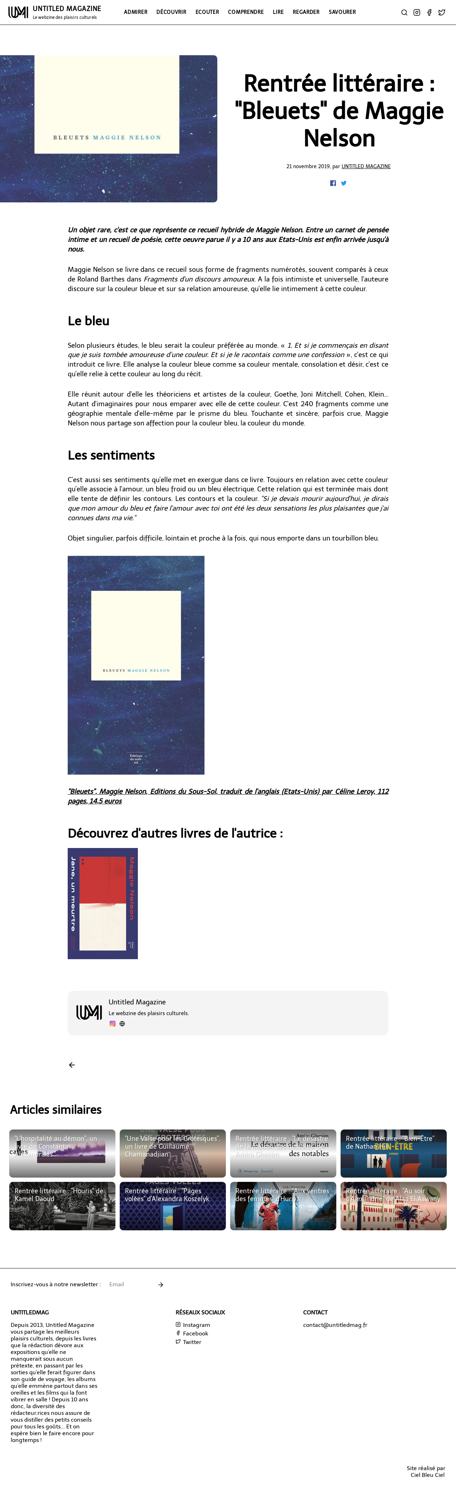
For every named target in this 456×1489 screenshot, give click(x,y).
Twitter (188, 1342)
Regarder (306, 12)
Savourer (342, 12)
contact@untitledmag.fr (335, 1325)
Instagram (193, 1325)
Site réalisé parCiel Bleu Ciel (426, 1471)
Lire (278, 12)
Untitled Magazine (366, 166)
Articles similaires (56, 1110)
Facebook (192, 1333)
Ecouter (207, 12)
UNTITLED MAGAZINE (67, 12)
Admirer (135, 12)
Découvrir (171, 12)
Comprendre (246, 12)
